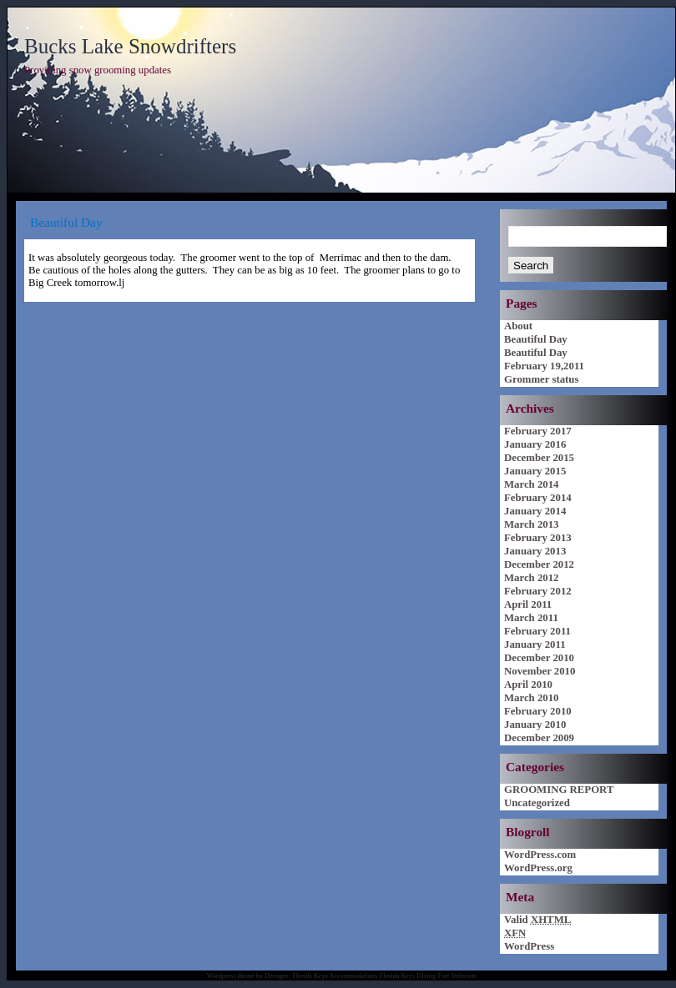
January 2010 (535, 724)
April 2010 (528, 684)
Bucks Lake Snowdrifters (130, 46)
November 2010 (539, 671)
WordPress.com (540, 854)
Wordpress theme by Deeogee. (248, 976)
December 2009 (539, 738)
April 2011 (528, 604)
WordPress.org (538, 868)
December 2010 (539, 658)
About (518, 326)
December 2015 (539, 458)
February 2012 (538, 591)
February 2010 (538, 711)
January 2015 (535, 471)
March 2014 (531, 484)
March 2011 (531, 618)
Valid (537, 919)
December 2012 (539, 564)
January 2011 (535, 644)
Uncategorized (537, 803)
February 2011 (537, 631)
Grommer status (541, 379)
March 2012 (531, 578)
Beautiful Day (536, 339)
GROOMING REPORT (558, 789)
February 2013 (538, 538)
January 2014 (535, 511)
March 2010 (531, 698)
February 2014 (538, 498)
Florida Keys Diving (408, 976)
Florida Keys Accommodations (334, 976)
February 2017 (538, 431)
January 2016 (535, 444)
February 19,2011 (544, 366)
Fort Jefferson (457, 976)
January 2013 (535, 551)
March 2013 (531, 524)
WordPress (529, 946)
